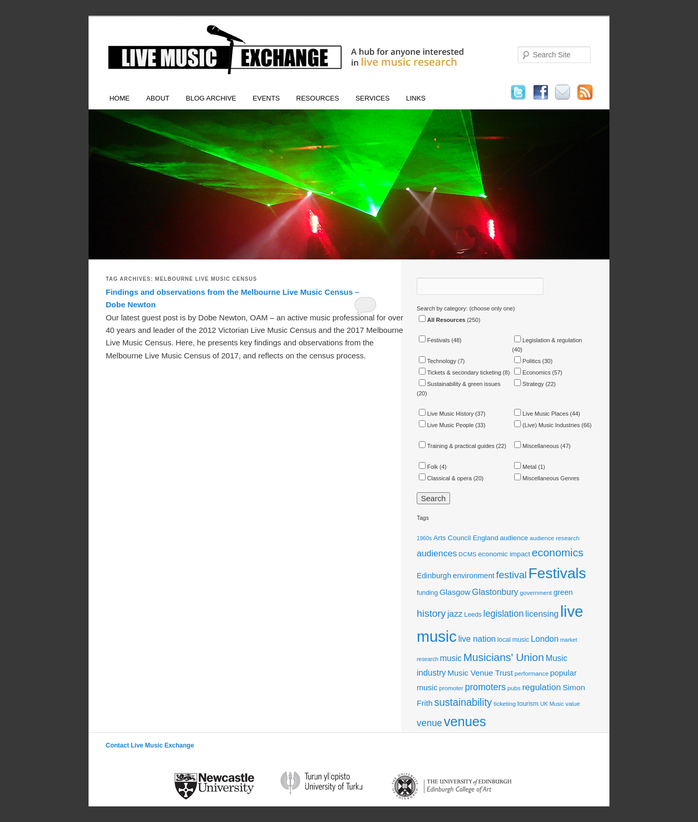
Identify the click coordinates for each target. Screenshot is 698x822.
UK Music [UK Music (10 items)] (552, 704)
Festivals (434, 340)
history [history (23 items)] (431, 613)
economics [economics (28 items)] (558, 552)
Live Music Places (541, 413)
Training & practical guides (456, 446)
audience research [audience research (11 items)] (555, 537)
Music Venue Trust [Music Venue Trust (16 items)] (480, 672)
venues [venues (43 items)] (465, 721)
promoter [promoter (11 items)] (451, 687)
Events (266, 98)
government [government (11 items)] (536, 592)
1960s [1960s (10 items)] (424, 538)
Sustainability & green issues (460, 384)
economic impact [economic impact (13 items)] (504, 554)
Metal (525, 467)
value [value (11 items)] (573, 703)
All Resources (442, 320)
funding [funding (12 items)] (427, 592)
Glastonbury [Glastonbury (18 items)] (495, 591)
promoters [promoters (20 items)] (485, 687)
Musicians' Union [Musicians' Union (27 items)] (503, 657)
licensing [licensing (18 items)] (541, 613)
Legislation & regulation (548, 340)
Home (119, 98)
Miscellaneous (536, 446)
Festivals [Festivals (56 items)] (557, 573)
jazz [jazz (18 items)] (455, 613)
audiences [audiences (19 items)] (437, 553)
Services (372, 98)
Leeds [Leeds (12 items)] (473, 614)
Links (416, 98)
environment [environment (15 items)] (473, 575)
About (157, 98)
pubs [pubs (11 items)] (513, 687)
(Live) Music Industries (547, 425)
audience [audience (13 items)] (514, 538)
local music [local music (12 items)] (513, 639)
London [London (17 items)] (544, 638)
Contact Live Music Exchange (150, 745)
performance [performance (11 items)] (532, 673)
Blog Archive (211, 98)
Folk (428, 467)
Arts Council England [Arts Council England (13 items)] (465, 538)
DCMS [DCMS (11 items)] (467, 554)
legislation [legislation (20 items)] (503, 613)
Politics (527, 361)
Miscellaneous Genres (546, 478)
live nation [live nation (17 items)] (477, 638)
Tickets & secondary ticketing (460, 372)
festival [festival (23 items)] (511, 574)
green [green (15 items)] (562, 592)
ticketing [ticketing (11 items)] (505, 703)
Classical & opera (445, 478)
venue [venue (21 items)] (429, 723)
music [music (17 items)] (451, 658)
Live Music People (446, 425)
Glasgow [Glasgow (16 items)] (455, 592)
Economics (532, 372)
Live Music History (446, 413)
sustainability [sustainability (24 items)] (463, 702)
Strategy (529, 384)
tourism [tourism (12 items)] (528, 703)
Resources (317, 98)
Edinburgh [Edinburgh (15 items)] (434, 575)
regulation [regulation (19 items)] (541, 687)
